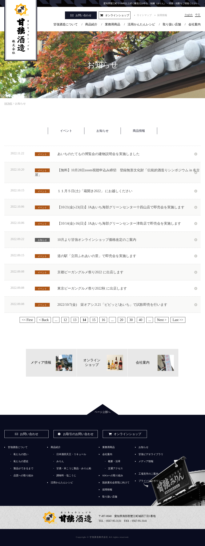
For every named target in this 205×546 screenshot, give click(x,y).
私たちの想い (21, 454)
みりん (60, 461)
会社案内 (194, 24)
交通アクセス (115, 468)
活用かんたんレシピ (141, 24)
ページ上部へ (102, 412)
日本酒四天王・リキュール (71, 454)
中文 (197, 14)
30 (131, 320)
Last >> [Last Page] (178, 320)
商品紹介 (91, 24)
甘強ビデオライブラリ (151, 454)
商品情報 (139, 130)
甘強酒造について (65, 24)
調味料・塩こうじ (66, 475)
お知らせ (102, 130)
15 (93, 320)
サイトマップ (144, 15)
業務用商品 (112, 24)
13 (74, 320)
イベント (66, 130)
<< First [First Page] (27, 320)
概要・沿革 (114, 461)
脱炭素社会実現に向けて (116, 482)
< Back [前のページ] (44, 320)
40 (140, 320)
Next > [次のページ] (162, 320)
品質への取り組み (23, 475)
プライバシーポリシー (151, 480)
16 (103, 320)
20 (121, 320)
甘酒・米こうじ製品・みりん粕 (73, 468)
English (188, 14)
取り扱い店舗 (172, 24)
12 (65, 320)
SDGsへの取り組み (112, 475)
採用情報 (162, 15)
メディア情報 (146, 461)
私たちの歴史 (21, 461)
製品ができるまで (23, 468)
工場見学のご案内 (148, 473)
